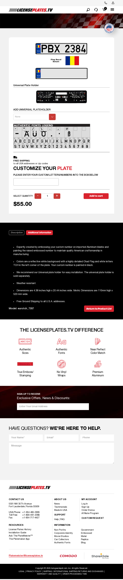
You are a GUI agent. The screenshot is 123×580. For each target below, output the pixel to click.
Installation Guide (17, 533)
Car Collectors (61, 540)
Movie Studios (61, 537)
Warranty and (49, 575)
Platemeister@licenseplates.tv (26, 556)
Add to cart (96, 196)
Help (56, 520)
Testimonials (60, 508)
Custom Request (92, 519)
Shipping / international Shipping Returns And (73, 572)
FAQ (62, 520)
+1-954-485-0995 (31, 513)
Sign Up (85, 508)
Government (87, 531)
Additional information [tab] (39, 233)
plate (64, 169)
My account (89, 500)
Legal (21, 572)
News (57, 505)
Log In (84, 505)
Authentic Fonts (62, 543)
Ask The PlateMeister (21, 537)
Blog (83, 543)
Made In (60, 511)
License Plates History (20, 530)
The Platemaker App (19, 540)
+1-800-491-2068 (31, 516)
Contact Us (16, 500)
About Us (60, 500)
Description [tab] (17, 233)
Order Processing (74, 575)
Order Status (88, 511)
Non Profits (60, 531)
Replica (85, 540)
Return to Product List (98, 309)
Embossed (86, 534)
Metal (84, 537)
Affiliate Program (90, 514)
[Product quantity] (47, 196)
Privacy (34, 572)
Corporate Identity (63, 534)
